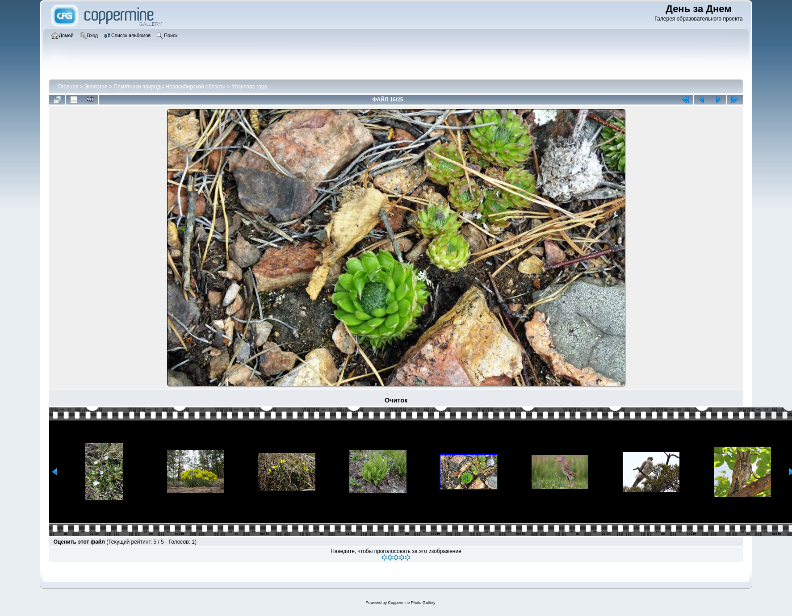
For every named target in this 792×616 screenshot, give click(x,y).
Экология (96, 87)
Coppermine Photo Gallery (411, 602)
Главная (68, 87)
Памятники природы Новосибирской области (170, 87)
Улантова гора (249, 87)
